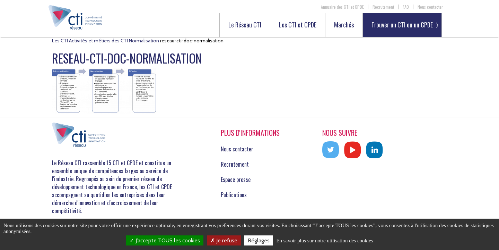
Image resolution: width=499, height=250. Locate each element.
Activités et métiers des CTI (98, 41)
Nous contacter (430, 7)
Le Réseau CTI (244, 25)
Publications (234, 195)
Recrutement (383, 7)
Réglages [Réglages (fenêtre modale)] (259, 240)
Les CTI (60, 41)
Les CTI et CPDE (297, 25)
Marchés (344, 25)
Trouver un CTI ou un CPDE (402, 24)
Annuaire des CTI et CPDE (342, 7)
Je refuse (223, 240)
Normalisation (144, 41)
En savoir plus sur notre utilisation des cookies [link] (324, 240)
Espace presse (236, 179)
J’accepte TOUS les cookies (165, 240)
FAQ (406, 7)
